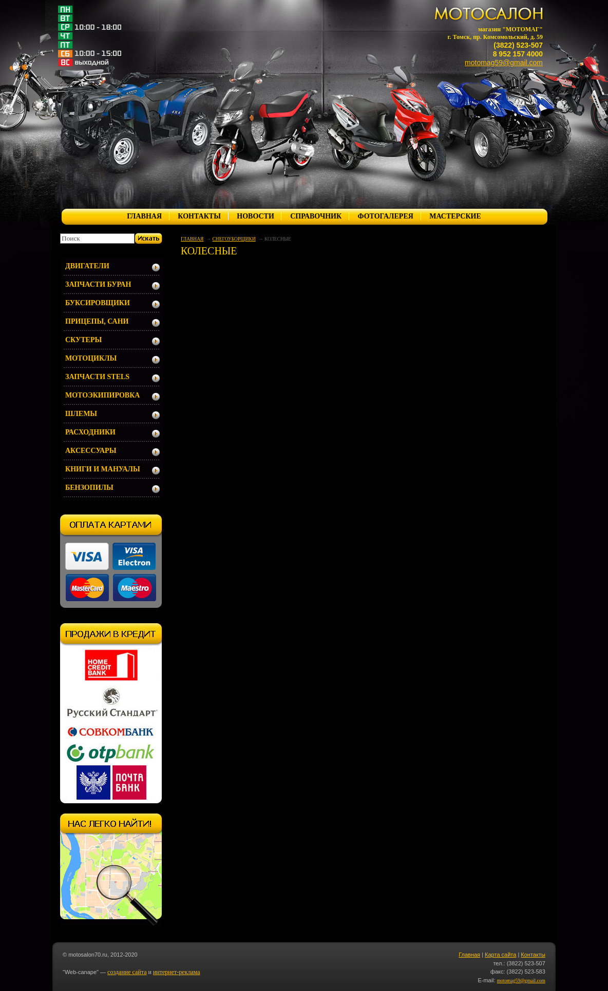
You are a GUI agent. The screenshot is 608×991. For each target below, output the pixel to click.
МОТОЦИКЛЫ (91, 358)
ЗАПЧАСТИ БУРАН (98, 284)
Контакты (533, 955)
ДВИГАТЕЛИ (87, 266)
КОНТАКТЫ (199, 216)
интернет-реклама (176, 972)
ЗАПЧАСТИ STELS (97, 377)
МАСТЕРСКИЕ (455, 216)
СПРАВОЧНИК (315, 216)
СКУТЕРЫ (83, 340)
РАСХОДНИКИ (90, 432)
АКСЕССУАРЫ (90, 450)
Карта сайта (500, 955)
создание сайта (126, 972)
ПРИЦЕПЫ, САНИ (97, 321)
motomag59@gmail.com (504, 62)
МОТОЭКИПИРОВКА (102, 395)
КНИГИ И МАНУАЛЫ (102, 469)
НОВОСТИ (255, 216)
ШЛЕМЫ (81, 414)
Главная (469, 955)
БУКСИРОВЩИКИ (97, 303)
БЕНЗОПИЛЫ (89, 487)
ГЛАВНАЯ (144, 216)
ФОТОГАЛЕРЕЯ (385, 216)
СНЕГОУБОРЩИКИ (234, 239)
